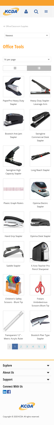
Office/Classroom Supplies (17, 26)
